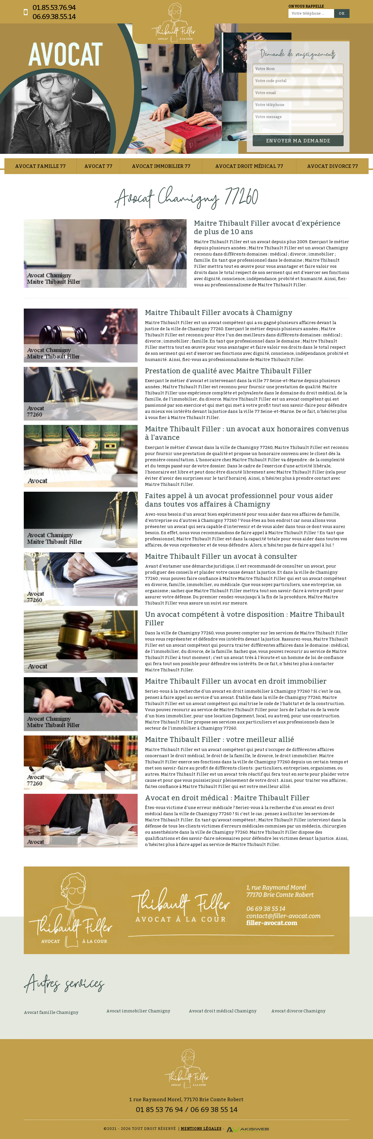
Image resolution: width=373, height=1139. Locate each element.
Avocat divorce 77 (332, 166)
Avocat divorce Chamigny (298, 1010)
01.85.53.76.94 (54, 7)
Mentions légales (201, 1128)
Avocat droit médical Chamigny (222, 1010)
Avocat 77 (98, 166)
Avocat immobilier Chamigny (138, 1010)
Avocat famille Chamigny (51, 1012)
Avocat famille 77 (40, 166)
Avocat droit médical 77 (249, 166)
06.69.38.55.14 (54, 16)
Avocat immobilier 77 (161, 166)
